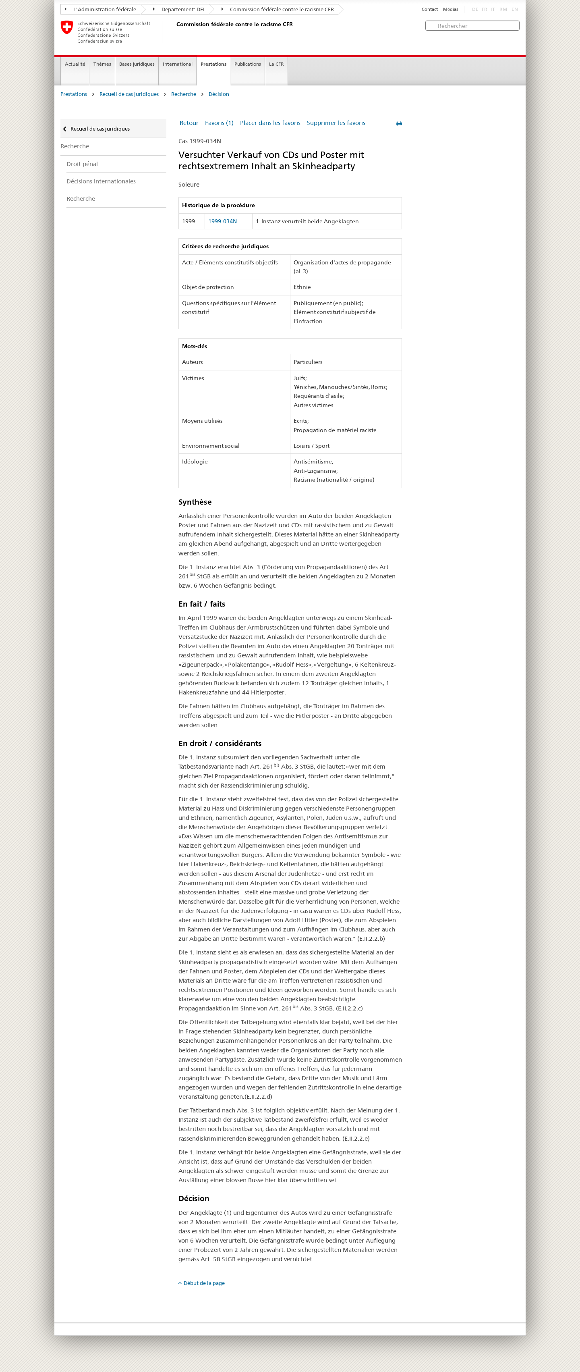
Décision (219, 94)
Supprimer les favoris (336, 123)
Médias (450, 9)
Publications (247, 64)
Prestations (213, 64)
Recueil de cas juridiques (129, 94)
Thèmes (102, 64)
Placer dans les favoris (270, 123)
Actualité (75, 64)
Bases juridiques (137, 64)
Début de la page (204, 1283)
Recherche (183, 94)
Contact (430, 9)
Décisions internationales (101, 181)
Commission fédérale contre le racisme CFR (278, 9)
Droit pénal (82, 164)
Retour (189, 123)
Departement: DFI (179, 9)
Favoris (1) (219, 123)
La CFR (276, 64)
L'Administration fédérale (100, 9)
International (178, 64)
